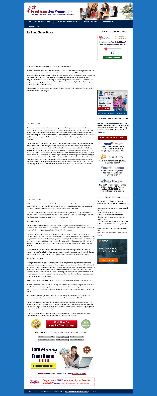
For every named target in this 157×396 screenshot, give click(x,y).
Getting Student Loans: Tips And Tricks (110, 215)
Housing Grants (90, 22)
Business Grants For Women (67, 22)
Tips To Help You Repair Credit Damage (110, 201)
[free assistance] (112, 262)
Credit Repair (107, 22)
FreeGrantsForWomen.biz (57, 391)
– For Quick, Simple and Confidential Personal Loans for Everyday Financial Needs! (113, 127)
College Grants (33, 26)
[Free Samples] (61, 385)
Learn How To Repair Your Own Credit (109, 212)
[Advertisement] (61, 50)
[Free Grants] (112, 114)
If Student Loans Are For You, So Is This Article (112, 221)
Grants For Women (42, 22)
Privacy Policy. (92, 391)
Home (28, 22)
